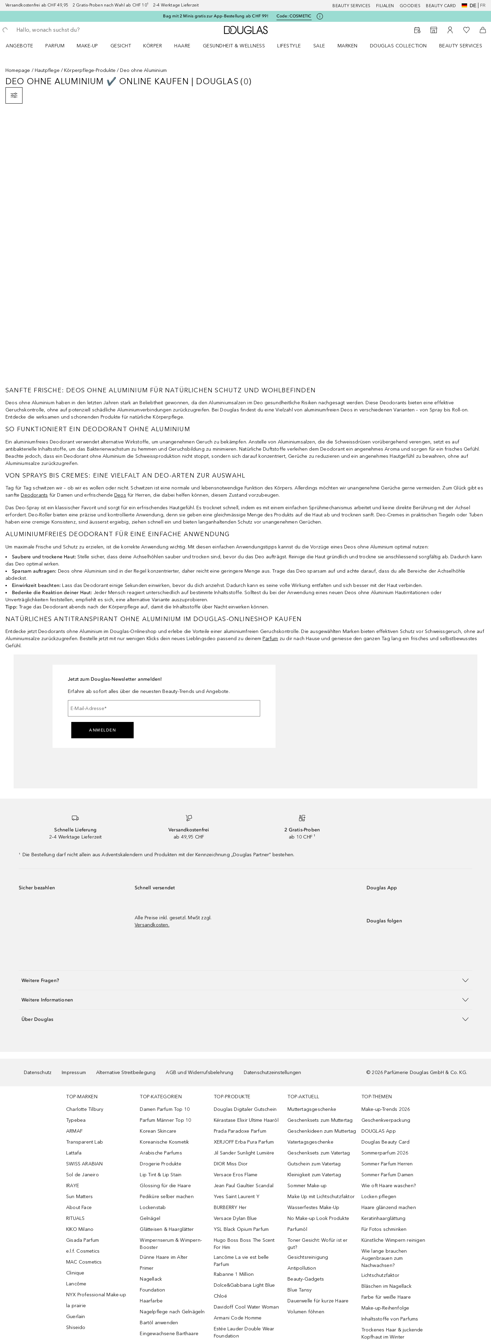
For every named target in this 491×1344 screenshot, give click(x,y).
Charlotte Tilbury (84, 1109)
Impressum (74, 1072)
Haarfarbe (151, 1301)
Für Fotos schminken (384, 1229)
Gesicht (120, 46)
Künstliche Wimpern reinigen (393, 1240)
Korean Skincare (158, 1131)
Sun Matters (79, 1196)
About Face (79, 1207)
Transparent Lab (84, 1142)
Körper (152, 46)
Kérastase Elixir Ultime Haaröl (246, 1120)
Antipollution (301, 1268)
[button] (245, 980)
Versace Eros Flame (236, 1175)
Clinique (75, 1273)
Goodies (410, 5)
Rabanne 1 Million (234, 1274)
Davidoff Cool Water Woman (246, 1307)
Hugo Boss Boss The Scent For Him (244, 1243)
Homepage (17, 70)
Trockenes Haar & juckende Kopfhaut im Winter (392, 1333)
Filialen (385, 5)
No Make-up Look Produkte (318, 1218)
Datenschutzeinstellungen (272, 1072)
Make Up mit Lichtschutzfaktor (321, 1196)
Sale (319, 46)
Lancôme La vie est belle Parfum (241, 1260)
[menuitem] (24, 46)
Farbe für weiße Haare (386, 1297)
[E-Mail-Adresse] (164, 708)
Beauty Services (351, 5)
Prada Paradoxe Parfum (240, 1131)
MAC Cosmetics (84, 1262)
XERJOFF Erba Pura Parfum (244, 1142)
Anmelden (102, 730)
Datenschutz (37, 1072)
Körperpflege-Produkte (90, 70)
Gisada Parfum (82, 1240)
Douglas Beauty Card (385, 1142)
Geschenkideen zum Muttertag (321, 1131)
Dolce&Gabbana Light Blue (244, 1285)
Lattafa (73, 1153)
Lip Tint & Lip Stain (160, 1175)
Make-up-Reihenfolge (385, 1308)
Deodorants (34, 495)
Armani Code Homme (238, 1318)
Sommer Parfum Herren (387, 1164)
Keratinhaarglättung (383, 1218)
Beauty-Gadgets (305, 1279)
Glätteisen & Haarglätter (167, 1229)
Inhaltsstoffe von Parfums (389, 1319)
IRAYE (72, 1186)
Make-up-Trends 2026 (385, 1109)
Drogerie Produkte (160, 1164)
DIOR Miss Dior (231, 1164)
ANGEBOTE (19, 46)
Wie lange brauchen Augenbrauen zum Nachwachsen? (384, 1258)
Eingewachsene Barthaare (169, 1334)
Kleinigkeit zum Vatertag (314, 1175)
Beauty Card (441, 5)
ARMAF (74, 1131)
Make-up (87, 46)
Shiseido (76, 1327)
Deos (120, 495)
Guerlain (75, 1316)
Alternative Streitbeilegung (125, 1072)
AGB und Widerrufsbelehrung (199, 1072)
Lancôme (76, 1284)
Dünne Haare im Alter (164, 1257)
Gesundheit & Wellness (234, 46)
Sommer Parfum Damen (387, 1175)
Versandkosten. (152, 925)
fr (483, 5)
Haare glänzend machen (388, 1207)
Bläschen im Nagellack (386, 1286)
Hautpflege (47, 70)
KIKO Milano (79, 1229)
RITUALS (75, 1218)
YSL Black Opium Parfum (241, 1229)
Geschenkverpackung (386, 1120)
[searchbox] (66, 29)
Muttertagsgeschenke (311, 1109)
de (469, 5)
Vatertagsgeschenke (310, 1142)
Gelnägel (150, 1218)
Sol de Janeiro (82, 1175)
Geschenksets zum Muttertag (320, 1120)
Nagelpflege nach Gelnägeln (172, 1312)
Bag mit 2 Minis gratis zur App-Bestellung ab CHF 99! (215, 16)
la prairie (76, 1306)
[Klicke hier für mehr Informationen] (320, 16)
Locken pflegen (379, 1196)
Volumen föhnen (305, 1312)
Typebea (76, 1120)
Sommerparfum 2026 (384, 1153)
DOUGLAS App (378, 1131)
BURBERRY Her (230, 1207)
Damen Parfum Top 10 (165, 1109)
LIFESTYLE (289, 46)
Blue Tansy (299, 1290)
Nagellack (151, 1279)
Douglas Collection (398, 46)
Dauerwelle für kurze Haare (317, 1301)
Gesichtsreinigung (307, 1257)
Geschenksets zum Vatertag (318, 1153)
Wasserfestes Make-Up (313, 1207)
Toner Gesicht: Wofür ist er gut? (317, 1243)
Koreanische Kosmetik (164, 1142)
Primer (146, 1268)
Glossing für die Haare (165, 1186)
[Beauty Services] (417, 30)
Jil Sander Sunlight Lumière (244, 1153)
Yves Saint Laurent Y (236, 1196)
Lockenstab (153, 1207)
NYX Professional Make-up (96, 1295)
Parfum (54, 46)
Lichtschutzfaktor (380, 1275)
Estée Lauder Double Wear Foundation (244, 1332)
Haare (182, 46)
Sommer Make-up (307, 1186)
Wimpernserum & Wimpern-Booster (171, 1243)
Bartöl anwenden (159, 1323)
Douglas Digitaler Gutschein (245, 1109)
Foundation (152, 1290)
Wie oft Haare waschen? (388, 1186)
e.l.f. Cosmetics (83, 1251)
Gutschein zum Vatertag (314, 1164)
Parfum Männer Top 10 (165, 1120)
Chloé (220, 1296)
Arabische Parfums (161, 1153)
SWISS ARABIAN (84, 1164)
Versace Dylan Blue (235, 1218)
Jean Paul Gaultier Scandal (243, 1186)
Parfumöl (297, 1229)
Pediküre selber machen (166, 1196)
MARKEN (348, 46)
